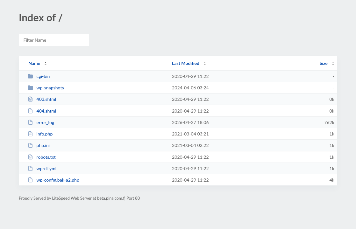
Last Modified (185, 63)
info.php (40, 133)
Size (324, 63)
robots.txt (42, 157)
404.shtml (42, 111)
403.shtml (42, 99)
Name (34, 63)
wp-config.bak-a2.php (53, 180)
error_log (41, 122)
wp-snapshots (46, 87)
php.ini (39, 145)
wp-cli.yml (42, 168)
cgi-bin (39, 76)
